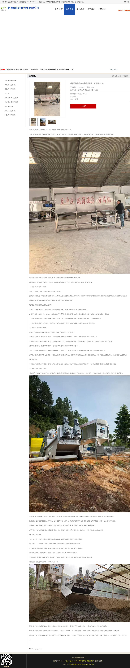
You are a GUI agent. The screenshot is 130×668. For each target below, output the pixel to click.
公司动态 (102, 9)
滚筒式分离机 (9, 106)
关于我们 (91, 9)
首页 (119, 76)
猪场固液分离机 (10, 85)
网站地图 (91, 664)
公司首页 (59, 9)
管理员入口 (85, 664)
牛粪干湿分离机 (10, 115)
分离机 (96, 90)
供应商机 (69, 9)
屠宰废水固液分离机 (11, 98)
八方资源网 (72, 664)
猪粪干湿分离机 (10, 89)
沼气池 (7, 93)
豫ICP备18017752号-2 (72, 661)
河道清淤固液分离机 (11, 102)
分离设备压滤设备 (87, 90)
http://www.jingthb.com (35, 649)
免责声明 (78, 664)
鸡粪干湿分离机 (10, 111)
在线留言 (83, 106)
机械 (79, 90)
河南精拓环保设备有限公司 (86, 661)
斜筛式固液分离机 (11, 80)
